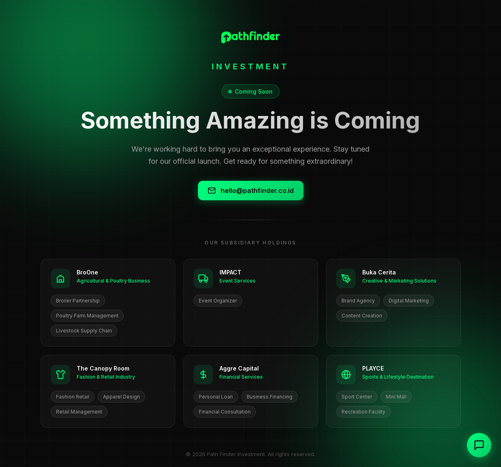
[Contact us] (479, 445)
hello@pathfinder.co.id (251, 190)
